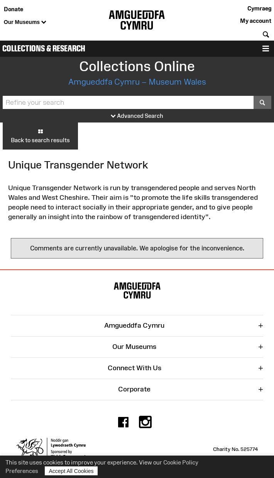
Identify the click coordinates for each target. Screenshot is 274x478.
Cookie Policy (180, 462)
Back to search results (40, 135)
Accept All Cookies (71, 471)
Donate (13, 9)
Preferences (21, 471)
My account (255, 20)
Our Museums (25, 22)
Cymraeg (259, 8)
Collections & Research (43, 48)
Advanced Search (137, 116)
